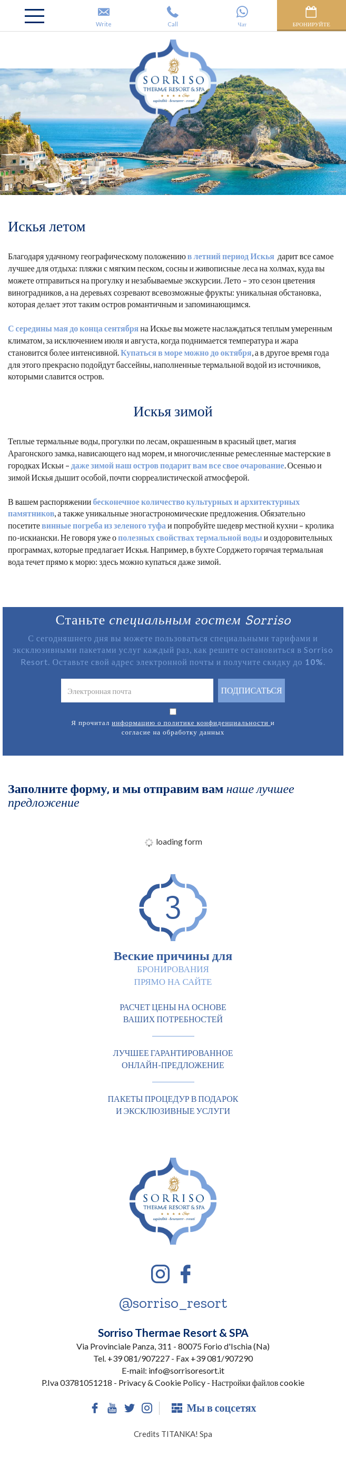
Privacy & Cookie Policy (161, 1382)
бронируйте (311, 16)
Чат (241, 16)
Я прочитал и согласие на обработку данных (173, 727)
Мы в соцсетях (214, 1408)
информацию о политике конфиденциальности (191, 722)
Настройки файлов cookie (258, 1382)
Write (103, 16)
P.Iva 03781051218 (77, 1382)
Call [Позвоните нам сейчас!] (173, 16)
